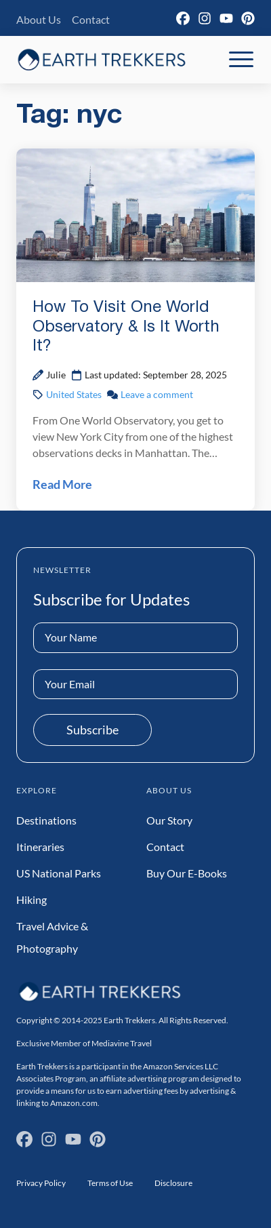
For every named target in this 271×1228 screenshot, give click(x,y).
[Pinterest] (248, 18)
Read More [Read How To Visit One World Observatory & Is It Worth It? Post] (62, 484)
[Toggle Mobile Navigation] (241, 59)
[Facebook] (183, 18)
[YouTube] (226, 18)
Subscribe (92, 729)
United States (74, 394)
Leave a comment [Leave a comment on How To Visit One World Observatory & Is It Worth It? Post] (157, 394)
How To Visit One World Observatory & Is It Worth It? (126, 327)
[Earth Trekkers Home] (101, 59)
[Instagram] (204, 18)
